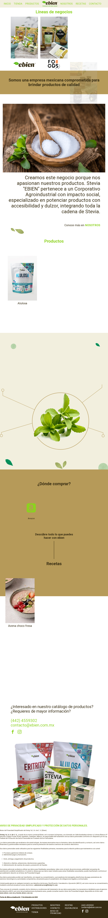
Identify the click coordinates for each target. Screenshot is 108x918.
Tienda (18, 3)
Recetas (81, 3)
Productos (32, 3)
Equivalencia (71, 908)
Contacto (95, 3)
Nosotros (66, 3)
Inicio (7, 3)
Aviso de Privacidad (55, 912)
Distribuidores (39, 908)
